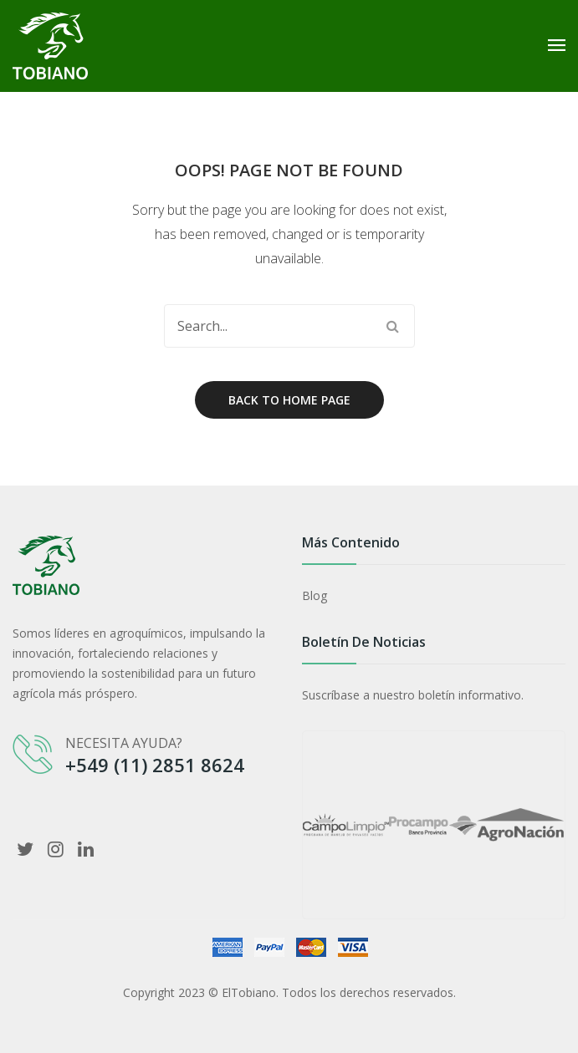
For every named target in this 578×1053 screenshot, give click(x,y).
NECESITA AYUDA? (123, 743)
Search (393, 326)
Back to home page (289, 400)
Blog (314, 595)
